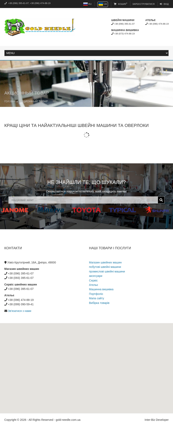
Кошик (120, 4)
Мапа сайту (96, 298)
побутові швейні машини (105, 266)
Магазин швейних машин (105, 262)
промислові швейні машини (107, 271)
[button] (86, 364)
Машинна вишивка (101, 289)
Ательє (93, 284)
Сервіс (93, 280)
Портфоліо (96, 293)
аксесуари (95, 275)
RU (87, 4)
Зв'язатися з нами (19, 310)
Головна (10, 101)
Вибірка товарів (99, 302)
